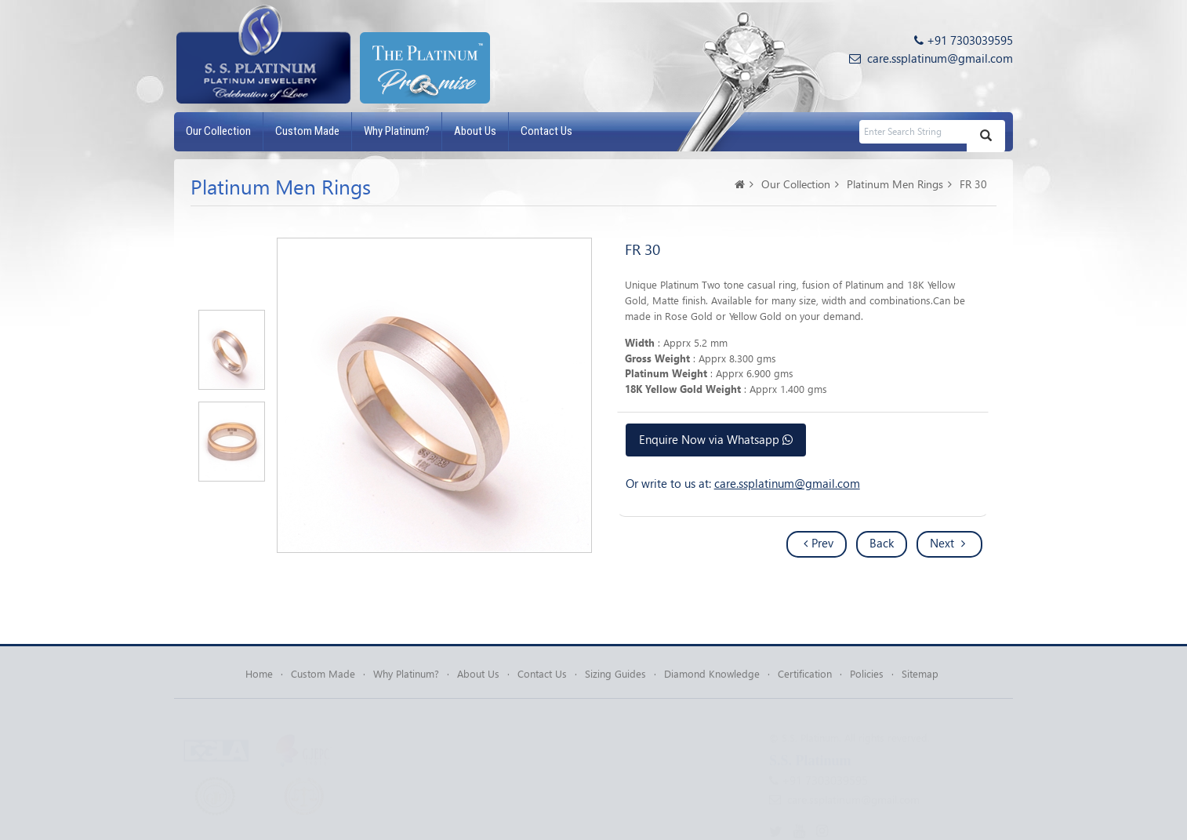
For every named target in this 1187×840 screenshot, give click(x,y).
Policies (867, 677)
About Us (475, 131)
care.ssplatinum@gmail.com (940, 58)
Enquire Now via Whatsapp (716, 439)
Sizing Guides (615, 677)
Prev (818, 543)
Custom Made (307, 131)
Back (881, 543)
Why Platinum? (397, 131)
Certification (805, 677)
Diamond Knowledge (712, 677)
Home (259, 677)
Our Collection (218, 131)
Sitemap (920, 677)
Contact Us (546, 131)
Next (947, 543)
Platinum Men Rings (895, 183)
